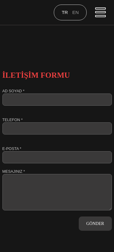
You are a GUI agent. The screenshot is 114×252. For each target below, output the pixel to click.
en (75, 12)
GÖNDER (95, 223)
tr (65, 12)
